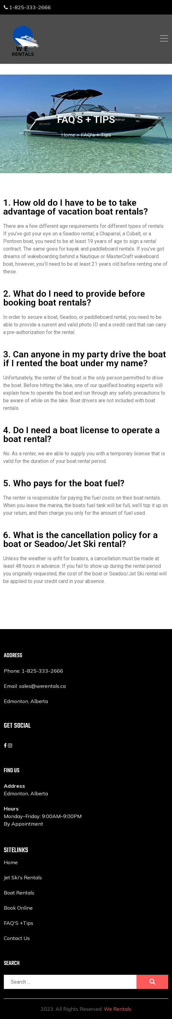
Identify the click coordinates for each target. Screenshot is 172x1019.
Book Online (18, 908)
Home (70, 134)
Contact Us (17, 938)
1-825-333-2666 (27, 7)
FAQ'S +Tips (18, 923)
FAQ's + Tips (96, 134)
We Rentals (117, 1009)
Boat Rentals (19, 892)
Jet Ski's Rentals (23, 877)
